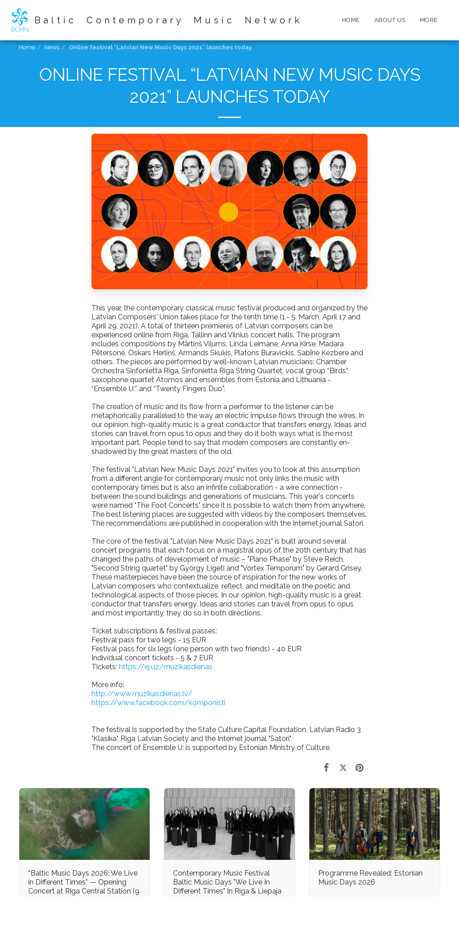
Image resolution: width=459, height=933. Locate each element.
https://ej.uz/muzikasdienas (165, 667)
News (51, 47)
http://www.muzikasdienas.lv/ (141, 693)
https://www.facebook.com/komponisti (158, 702)
